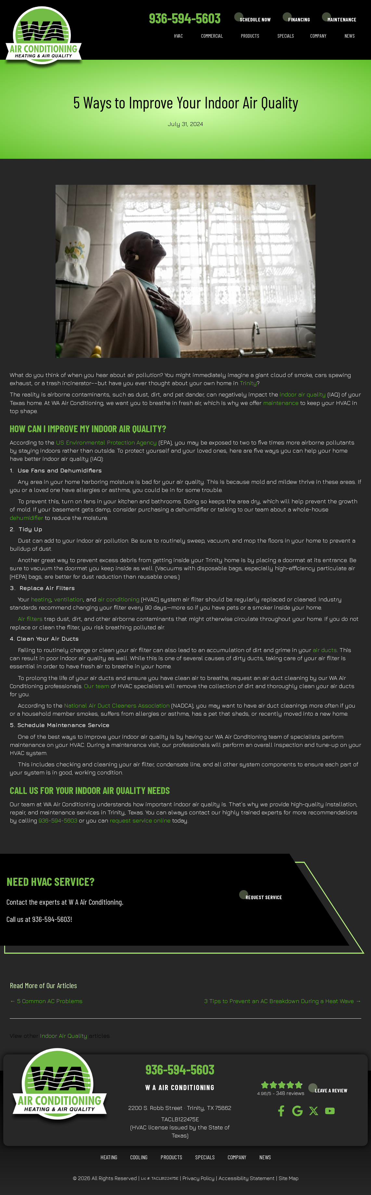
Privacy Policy (198, 1178)
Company (318, 35)
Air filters (30, 618)
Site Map (289, 1178)
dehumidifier (27, 517)
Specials (285, 35)
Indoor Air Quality (63, 1035)
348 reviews (290, 1093)
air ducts (325, 650)
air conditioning (118, 599)
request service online (140, 820)
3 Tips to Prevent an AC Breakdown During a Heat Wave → (282, 1001)
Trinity (248, 383)
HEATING (108, 1157)
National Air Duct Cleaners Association (117, 705)
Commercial (212, 35)
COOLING (138, 1157)
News (350, 35)
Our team (96, 686)
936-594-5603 (185, 17)
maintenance (281, 402)
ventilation (68, 599)
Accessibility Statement (247, 1178)
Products (250, 35)
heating (41, 599)
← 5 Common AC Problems (46, 1001)
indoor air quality (303, 394)
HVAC (178, 35)
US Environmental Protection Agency (106, 442)
